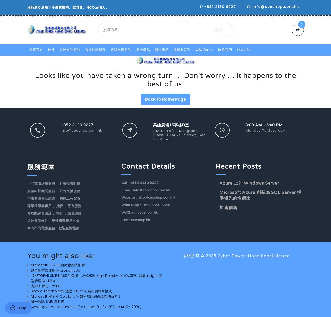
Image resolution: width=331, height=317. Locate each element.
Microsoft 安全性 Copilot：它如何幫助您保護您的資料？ (76, 296)
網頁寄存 (36, 50)
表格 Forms (204, 50)
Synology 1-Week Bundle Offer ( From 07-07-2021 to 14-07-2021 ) (86, 306)
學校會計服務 (70, 50)
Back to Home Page (165, 99)
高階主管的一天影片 (46, 286)
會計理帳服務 (95, 50)
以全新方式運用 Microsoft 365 (55, 270)
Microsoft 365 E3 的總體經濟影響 (58, 265)
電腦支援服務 (121, 50)
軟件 (51, 50)
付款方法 (244, 50)
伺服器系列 (182, 50)
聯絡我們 (225, 50)
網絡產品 (162, 50)
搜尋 (218, 30)
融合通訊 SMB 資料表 (47, 301)
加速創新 (228, 207)
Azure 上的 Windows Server (249, 183)
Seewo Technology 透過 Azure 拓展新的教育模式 (71, 291)
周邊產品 (143, 50)
